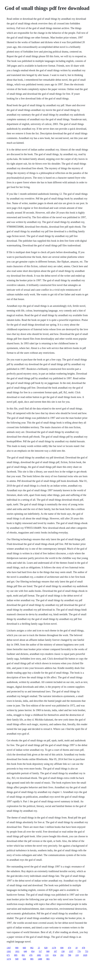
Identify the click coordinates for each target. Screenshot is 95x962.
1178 (54, 948)
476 (30, 955)
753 (86, 951)
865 (48, 959)
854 (32, 951)
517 (40, 951)
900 (16, 948)
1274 (9, 959)
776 (79, 951)
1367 (9, 948)
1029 (85, 955)
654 (54, 955)
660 (24, 948)
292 (62, 955)
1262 (9, 951)
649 (25, 951)
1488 (40, 959)
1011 (17, 951)
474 (69, 948)
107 (55, 951)
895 (15, 955)
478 (83, 948)
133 (47, 955)
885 (31, 959)
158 (63, 951)
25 (39, 948)
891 (23, 955)
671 (8, 955)
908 (47, 951)
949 (16, 959)
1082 (39, 955)
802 (31, 948)
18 (76, 948)
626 (24, 959)
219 (77, 955)
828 (46, 948)
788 (69, 955)
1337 (71, 951)
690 (61, 948)
